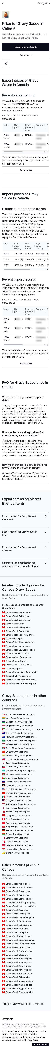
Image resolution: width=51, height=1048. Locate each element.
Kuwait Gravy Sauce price (18, 767)
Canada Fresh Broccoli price (19, 973)
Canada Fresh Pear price (17, 910)
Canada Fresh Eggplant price (19, 988)
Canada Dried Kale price (17, 932)
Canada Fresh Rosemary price (19, 635)
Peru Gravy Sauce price (17, 819)
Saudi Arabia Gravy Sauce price (20, 740)
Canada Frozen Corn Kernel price (21, 683)
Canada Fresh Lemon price (18, 947)
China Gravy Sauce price (17, 752)
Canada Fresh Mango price (18, 936)
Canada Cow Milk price (16, 661)
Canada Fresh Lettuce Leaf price (21, 906)
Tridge (5, 1003)
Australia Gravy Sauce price (19, 733)
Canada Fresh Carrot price (18, 620)
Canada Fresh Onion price (18, 616)
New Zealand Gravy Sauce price (20, 737)
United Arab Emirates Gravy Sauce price (24, 729)
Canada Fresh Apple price (18, 612)
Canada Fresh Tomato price (18, 887)
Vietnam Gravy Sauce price (18, 793)
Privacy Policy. (31, 1040)
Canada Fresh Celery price (18, 627)
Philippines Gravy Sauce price (20, 714)
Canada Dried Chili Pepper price (20, 943)
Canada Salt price (14, 668)
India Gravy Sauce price (17, 718)
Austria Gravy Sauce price (18, 823)
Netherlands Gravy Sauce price (20, 804)
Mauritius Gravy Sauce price (19, 722)
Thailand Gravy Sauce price (18, 782)
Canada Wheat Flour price (18, 657)
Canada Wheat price (15, 623)
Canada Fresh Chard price (18, 955)
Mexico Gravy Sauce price (18, 796)
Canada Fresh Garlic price (18, 631)
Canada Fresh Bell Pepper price (20, 902)
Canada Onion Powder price (19, 665)
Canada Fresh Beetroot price (19, 951)
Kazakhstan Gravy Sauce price (20, 770)
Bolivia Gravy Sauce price (18, 834)
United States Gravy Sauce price (21, 789)
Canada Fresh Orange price (18, 899)
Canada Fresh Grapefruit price (20, 940)
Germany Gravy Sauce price (19, 830)
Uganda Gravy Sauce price (18, 785)
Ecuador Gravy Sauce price (18, 755)
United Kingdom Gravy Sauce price (22, 759)
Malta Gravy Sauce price (17, 841)
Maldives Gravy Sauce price (19, 774)
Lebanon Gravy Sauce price (18, 849)
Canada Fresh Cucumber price (20, 917)
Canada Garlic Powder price (19, 676)
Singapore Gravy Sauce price (19, 726)
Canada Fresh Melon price (18, 962)
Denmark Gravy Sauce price (19, 845)
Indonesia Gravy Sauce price (19, 744)
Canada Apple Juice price (18, 646)
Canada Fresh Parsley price (18, 966)
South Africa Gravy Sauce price (20, 748)
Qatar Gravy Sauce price (17, 838)
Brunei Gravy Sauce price (17, 853)
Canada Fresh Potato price (18, 891)
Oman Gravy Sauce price (17, 778)
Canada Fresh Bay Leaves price (20, 650)
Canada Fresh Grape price (18, 921)
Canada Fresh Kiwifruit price (19, 985)
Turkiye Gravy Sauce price (18, 815)
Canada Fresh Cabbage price (19, 925)
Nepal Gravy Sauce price (17, 808)
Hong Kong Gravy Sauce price (19, 826)
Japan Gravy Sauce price (17, 763)
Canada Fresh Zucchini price (19, 958)
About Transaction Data (31, 476)
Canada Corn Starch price (17, 653)
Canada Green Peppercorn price (20, 680)
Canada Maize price (15, 638)
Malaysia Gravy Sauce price (19, 800)
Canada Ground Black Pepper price (22, 672)
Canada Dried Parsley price (18, 970)
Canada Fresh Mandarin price (19, 981)
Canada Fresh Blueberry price (19, 992)
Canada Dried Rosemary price (19, 642)
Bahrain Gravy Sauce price (18, 811)
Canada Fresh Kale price (17, 928)
